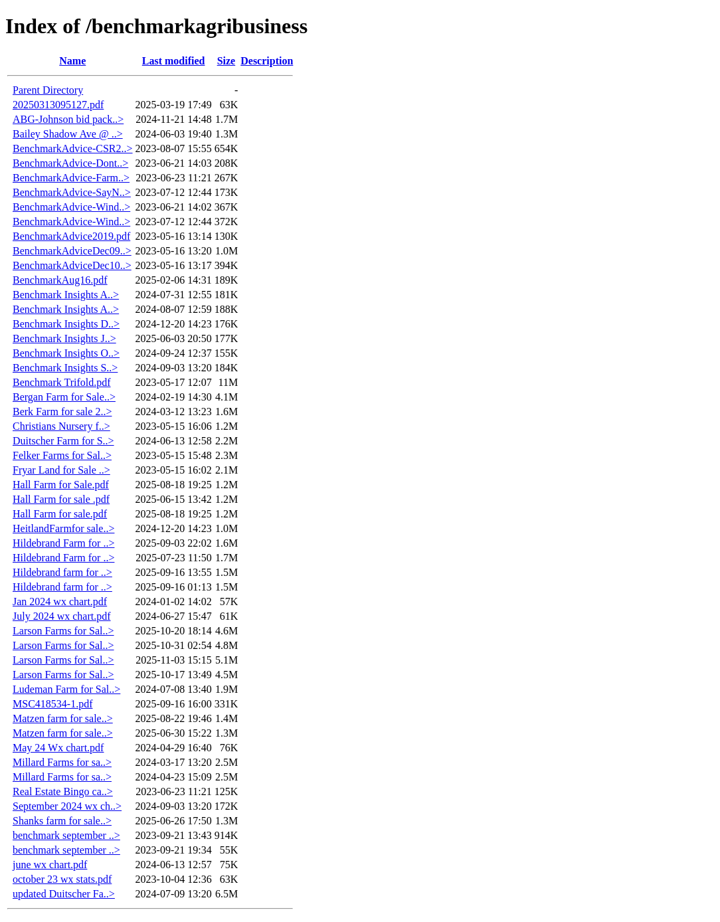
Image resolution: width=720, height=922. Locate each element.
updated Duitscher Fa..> (64, 893)
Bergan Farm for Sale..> (64, 397)
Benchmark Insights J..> (64, 338)
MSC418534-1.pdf (52, 703)
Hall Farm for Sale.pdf (61, 484)
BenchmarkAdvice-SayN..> (72, 192)
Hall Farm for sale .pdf (61, 499)
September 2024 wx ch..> (67, 806)
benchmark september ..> (66, 835)
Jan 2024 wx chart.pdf (60, 601)
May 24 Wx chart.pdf (58, 747)
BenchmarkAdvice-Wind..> (71, 207)
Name (72, 60)
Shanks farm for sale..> (62, 820)
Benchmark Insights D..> (66, 323)
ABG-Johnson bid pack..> (68, 119)
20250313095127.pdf (58, 104)
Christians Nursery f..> (61, 426)
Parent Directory (48, 90)
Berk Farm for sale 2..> (62, 411)
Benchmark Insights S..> (65, 367)
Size (226, 60)
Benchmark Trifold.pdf (62, 382)
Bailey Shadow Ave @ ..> (68, 133)
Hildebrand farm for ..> (62, 572)
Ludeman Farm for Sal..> (66, 689)
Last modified (173, 60)
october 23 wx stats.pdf (62, 879)
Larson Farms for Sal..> (63, 630)
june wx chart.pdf (50, 864)
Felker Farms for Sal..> (62, 455)
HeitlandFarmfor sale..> (63, 528)
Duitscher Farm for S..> (63, 440)
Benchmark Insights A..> (66, 294)
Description (266, 60)
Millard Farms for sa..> (62, 762)
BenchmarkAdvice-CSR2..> (73, 148)
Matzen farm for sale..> (63, 718)
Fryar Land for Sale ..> (61, 470)
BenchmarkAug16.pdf (60, 280)
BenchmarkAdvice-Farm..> (71, 177)
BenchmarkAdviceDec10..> (72, 265)
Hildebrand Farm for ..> (63, 543)
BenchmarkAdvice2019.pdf (71, 236)
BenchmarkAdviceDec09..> (72, 250)
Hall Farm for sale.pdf (60, 513)
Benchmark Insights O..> (66, 353)
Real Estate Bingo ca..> (63, 791)
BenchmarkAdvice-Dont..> (70, 163)
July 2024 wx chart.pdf (62, 616)
